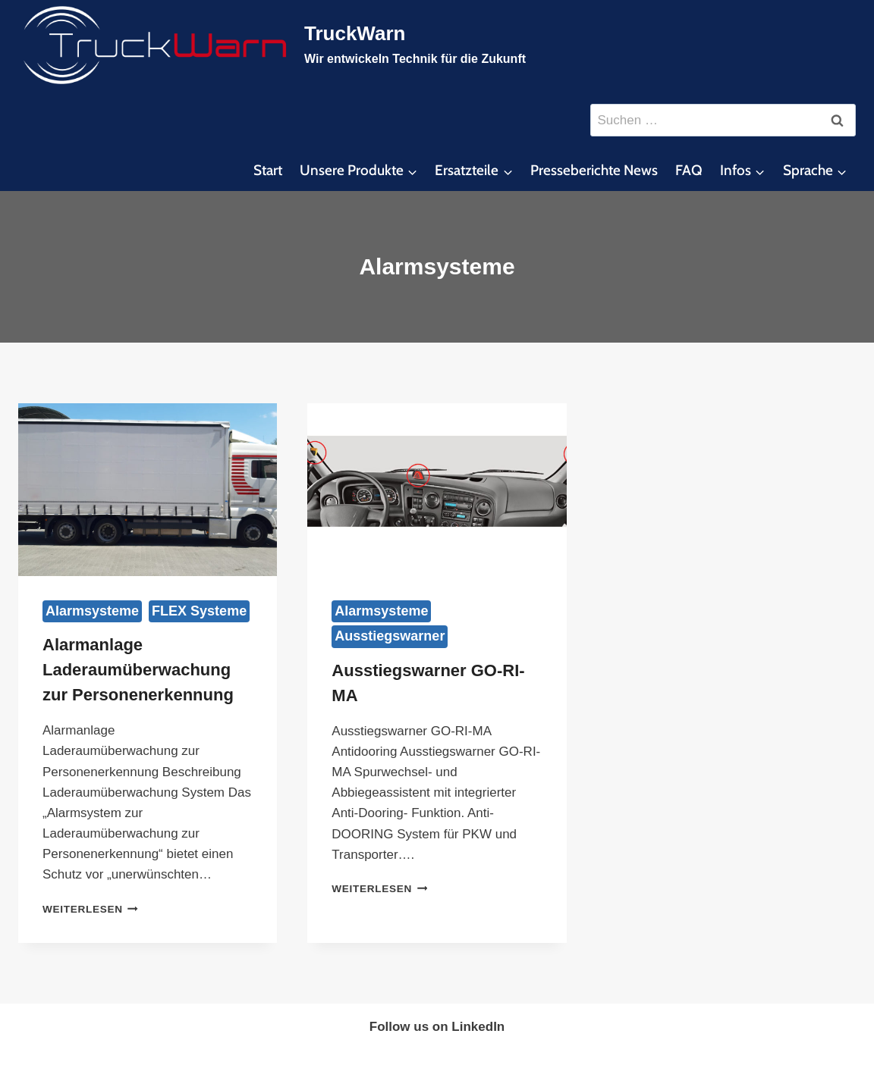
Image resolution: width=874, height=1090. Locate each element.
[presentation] (147, 489)
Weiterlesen (90, 909)
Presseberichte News (594, 170)
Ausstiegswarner (390, 636)
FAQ (689, 170)
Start (267, 170)
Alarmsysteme (92, 611)
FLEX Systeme (199, 611)
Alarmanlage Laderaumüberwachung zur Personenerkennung (138, 669)
